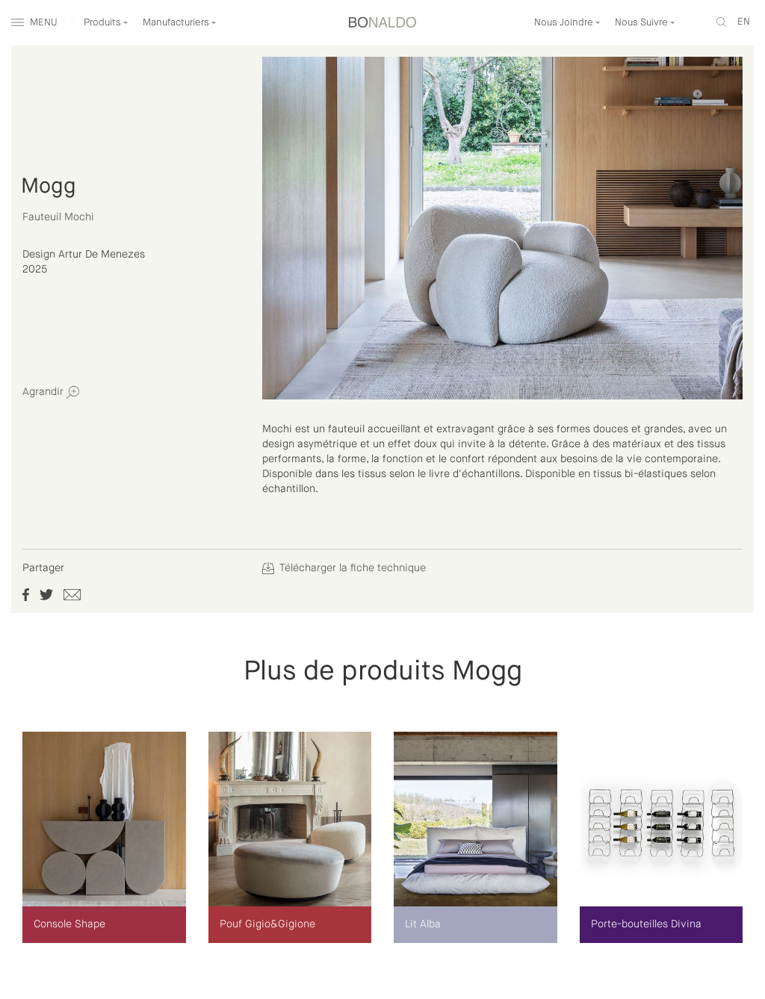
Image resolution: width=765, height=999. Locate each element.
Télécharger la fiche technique (344, 568)
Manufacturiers (180, 23)
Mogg (48, 186)
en (743, 22)
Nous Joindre (567, 23)
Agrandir (50, 392)
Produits (106, 23)
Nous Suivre (645, 23)
